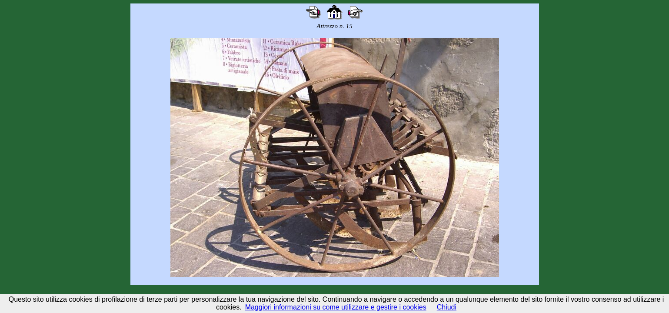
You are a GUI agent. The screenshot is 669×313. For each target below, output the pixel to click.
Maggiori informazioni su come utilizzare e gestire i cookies (335, 307)
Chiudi (446, 307)
